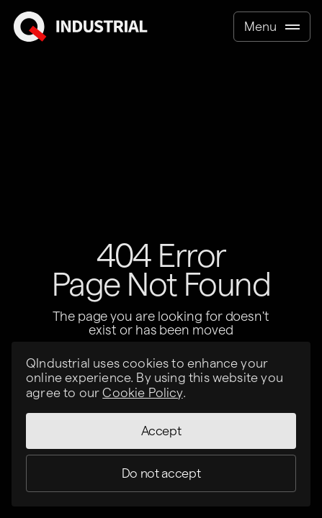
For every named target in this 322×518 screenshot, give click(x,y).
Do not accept (161, 473)
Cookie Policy (142, 392)
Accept (161, 430)
